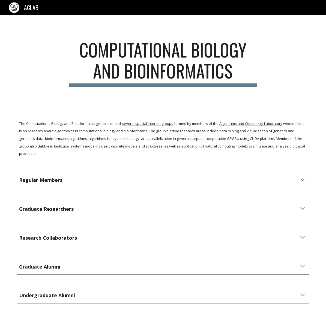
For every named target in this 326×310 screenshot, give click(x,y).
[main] (163, 63)
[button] (302, 180)
